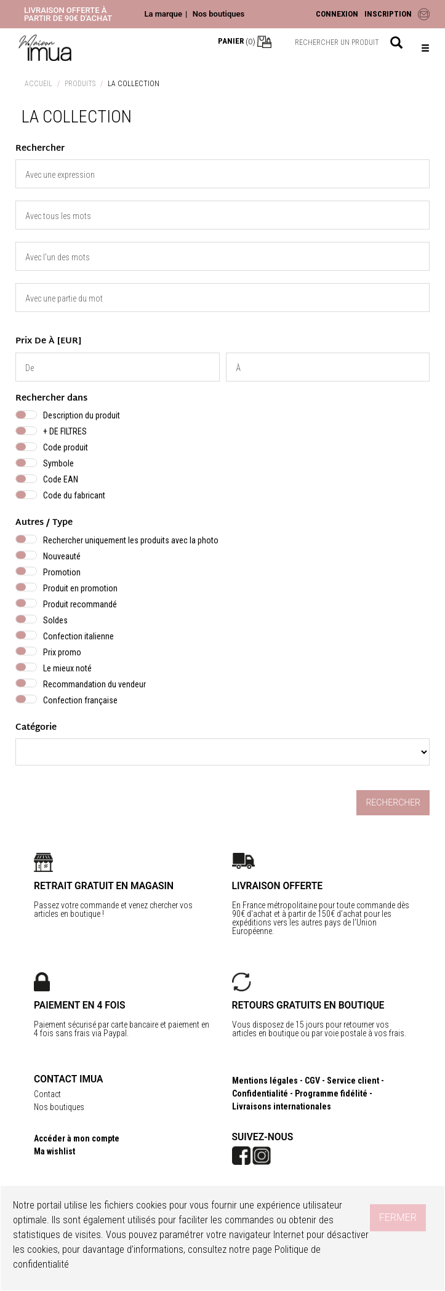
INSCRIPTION (388, 13)
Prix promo (62, 652)
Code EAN (60, 479)
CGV (312, 1080)
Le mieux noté (67, 668)
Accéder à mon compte (76, 1138)
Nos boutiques (218, 13)
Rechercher (393, 802)
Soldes (55, 620)
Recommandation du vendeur (94, 684)
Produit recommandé (80, 604)
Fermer (398, 1217)
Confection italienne (78, 636)
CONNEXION (337, 13)
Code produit (65, 447)
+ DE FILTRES (65, 431)
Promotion (62, 572)
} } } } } (222, 751)
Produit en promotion (80, 588)
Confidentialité (260, 1093)
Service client (353, 1080)
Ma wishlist (54, 1151)
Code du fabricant (74, 495)
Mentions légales (265, 1080)
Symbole (58, 463)
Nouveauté (62, 556)
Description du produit (81, 415)
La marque (163, 13)
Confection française (80, 700)
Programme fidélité (331, 1093)
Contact (47, 1094)
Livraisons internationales (281, 1106)
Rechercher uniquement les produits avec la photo (130, 540)
